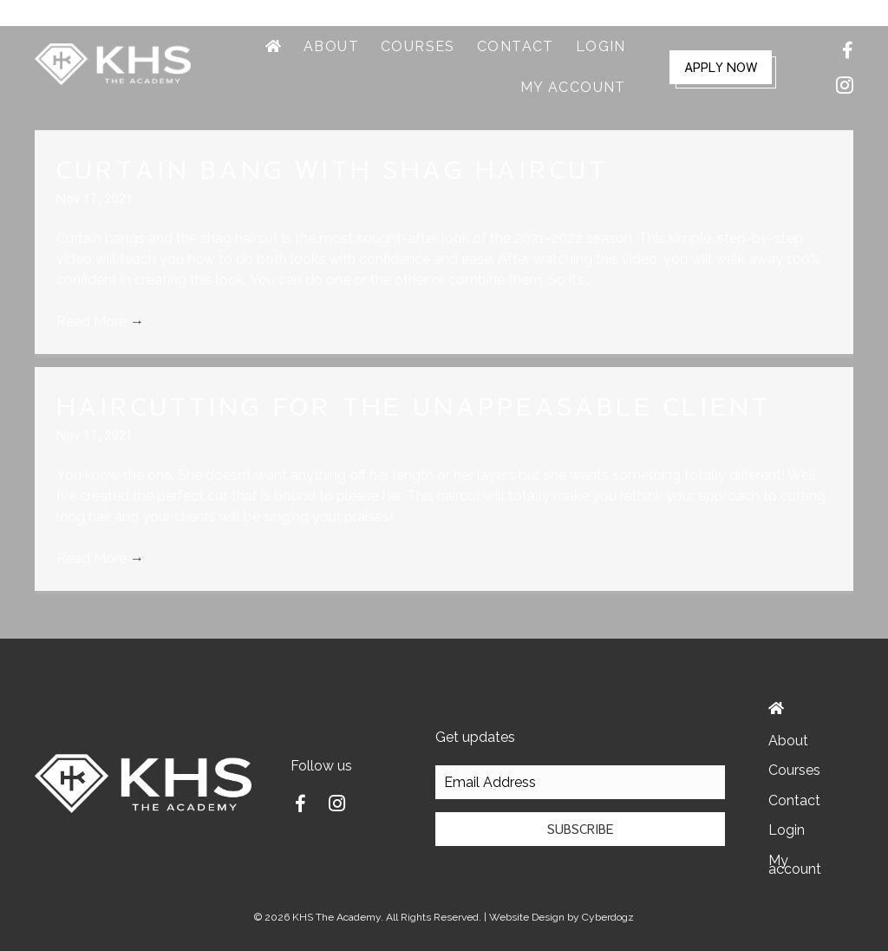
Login (786, 830)
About (788, 740)
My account (794, 864)
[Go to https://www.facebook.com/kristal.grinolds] (300, 806)
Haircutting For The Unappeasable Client (413, 406)
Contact (794, 800)
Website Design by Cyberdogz (561, 917)
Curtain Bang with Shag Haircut (332, 169)
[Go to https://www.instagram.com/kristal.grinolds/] (336, 805)
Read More (100, 321)
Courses (794, 770)
